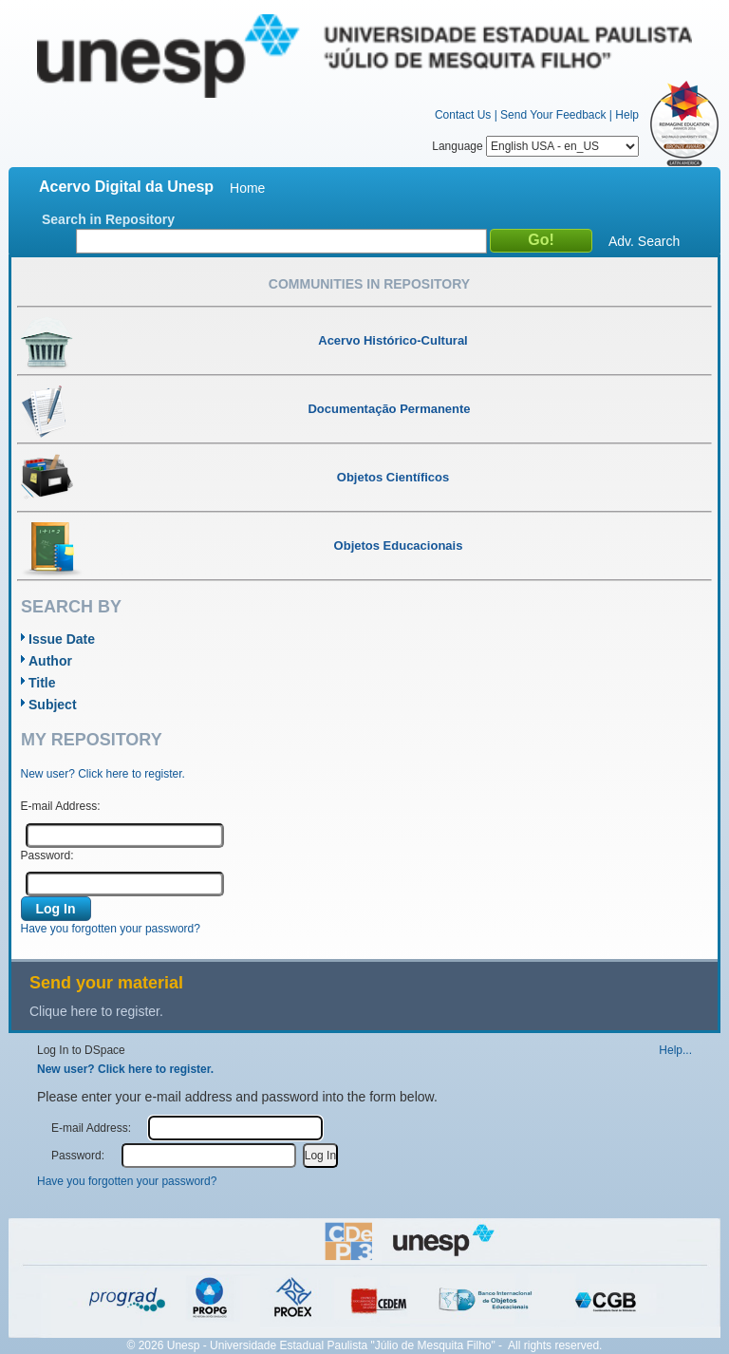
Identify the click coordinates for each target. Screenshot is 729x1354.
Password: (47, 855)
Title (42, 682)
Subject (52, 704)
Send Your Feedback (553, 115)
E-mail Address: (61, 806)
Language (535, 146)
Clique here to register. (96, 1011)
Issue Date (61, 639)
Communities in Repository (369, 283)
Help (627, 115)
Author (50, 660)
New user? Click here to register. (103, 773)
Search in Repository (108, 219)
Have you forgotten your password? (110, 928)
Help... (675, 1050)
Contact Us (463, 115)
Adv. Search (644, 241)
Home (247, 188)
